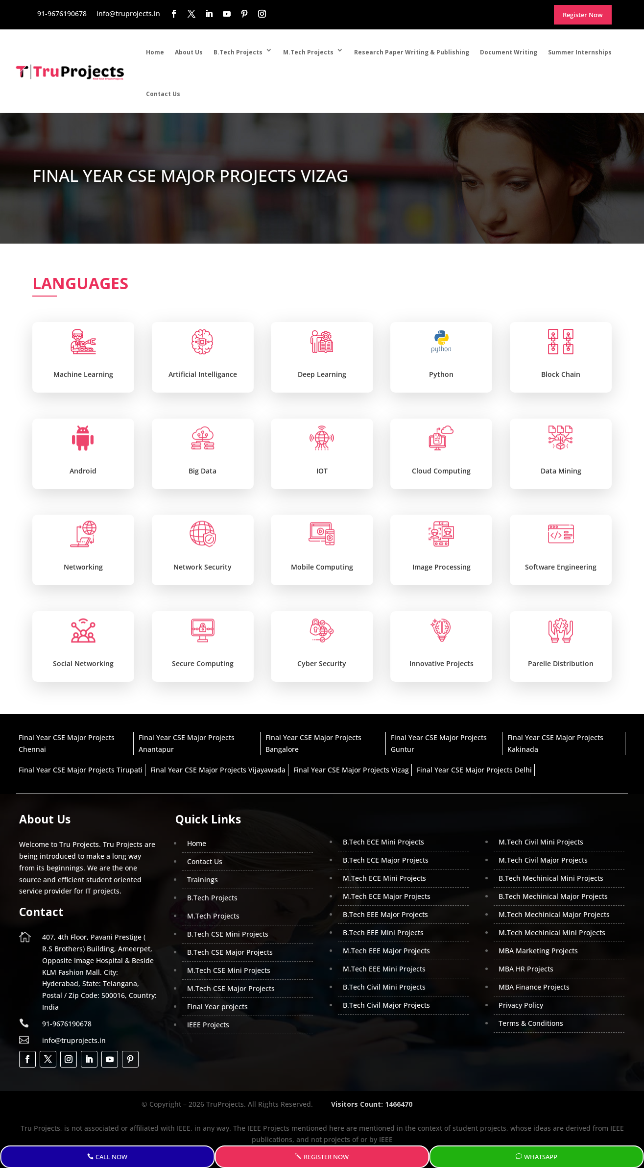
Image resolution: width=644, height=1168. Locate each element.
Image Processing (441, 567)
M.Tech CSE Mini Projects (228, 970)
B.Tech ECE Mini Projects (383, 841)
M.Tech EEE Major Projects (386, 950)
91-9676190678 (67, 1023)
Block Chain (560, 374)
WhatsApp (540, 1156)
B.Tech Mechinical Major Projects (553, 896)
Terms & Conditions (531, 1023)
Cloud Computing (441, 470)
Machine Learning (83, 374)
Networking (83, 567)
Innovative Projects (441, 663)
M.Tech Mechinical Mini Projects (552, 932)
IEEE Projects (208, 1024)
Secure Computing (203, 663)
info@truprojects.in (74, 1040)
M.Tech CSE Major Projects (231, 988)
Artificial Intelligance (202, 374)
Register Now (326, 1156)
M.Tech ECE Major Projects (386, 896)
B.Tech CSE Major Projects (230, 952)
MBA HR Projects (526, 968)
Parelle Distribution (561, 663)
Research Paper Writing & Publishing (411, 52)
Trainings (202, 879)
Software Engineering (560, 567)
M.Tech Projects (308, 52)
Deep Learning (322, 374)
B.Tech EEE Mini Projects (383, 932)
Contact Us (163, 94)
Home (155, 52)
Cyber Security (321, 663)
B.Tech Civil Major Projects (386, 1005)
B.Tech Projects (238, 52)
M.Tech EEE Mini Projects (384, 968)
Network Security (202, 567)
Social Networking (83, 663)
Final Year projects (217, 1006)
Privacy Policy (521, 1005)
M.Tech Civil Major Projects (543, 860)
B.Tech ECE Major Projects (386, 860)
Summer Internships (580, 52)
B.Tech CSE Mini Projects (227, 934)
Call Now (111, 1156)
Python (441, 374)
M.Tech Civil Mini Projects (541, 841)
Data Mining (561, 470)
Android (83, 470)
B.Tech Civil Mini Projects (384, 987)
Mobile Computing (322, 567)
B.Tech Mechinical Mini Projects (551, 878)
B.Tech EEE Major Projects (385, 914)
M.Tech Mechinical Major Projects (554, 914)
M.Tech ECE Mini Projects (384, 878)
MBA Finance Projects (534, 987)
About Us (189, 52)
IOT (322, 470)
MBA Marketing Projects (538, 950)
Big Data (202, 470)
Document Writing (508, 52)
